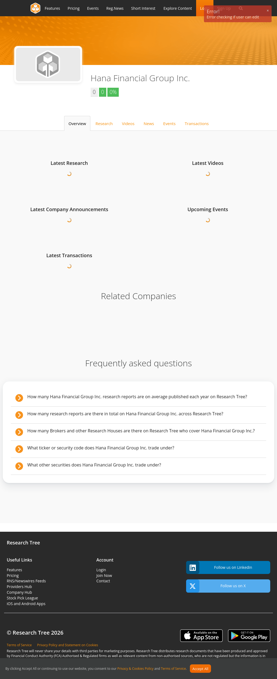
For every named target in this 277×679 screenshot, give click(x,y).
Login (101, 569)
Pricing (13, 575)
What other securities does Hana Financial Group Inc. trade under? (94, 465)
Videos (128, 123)
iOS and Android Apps (26, 603)
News (149, 123)
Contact (103, 580)
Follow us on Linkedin (219, 567)
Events (169, 123)
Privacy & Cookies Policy (135, 669)
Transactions (197, 123)
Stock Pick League (22, 597)
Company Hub (19, 592)
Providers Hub (19, 586)
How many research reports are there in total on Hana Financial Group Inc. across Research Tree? (125, 414)
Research (104, 123)
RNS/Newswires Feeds (26, 580)
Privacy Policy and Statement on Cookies (67, 645)
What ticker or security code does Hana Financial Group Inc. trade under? (100, 448)
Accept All (200, 668)
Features (14, 569)
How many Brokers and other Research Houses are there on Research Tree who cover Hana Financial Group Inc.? (141, 431)
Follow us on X (216, 586)
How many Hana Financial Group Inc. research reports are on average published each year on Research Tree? (137, 397)
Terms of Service (173, 669)
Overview (77, 123)
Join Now (104, 575)
